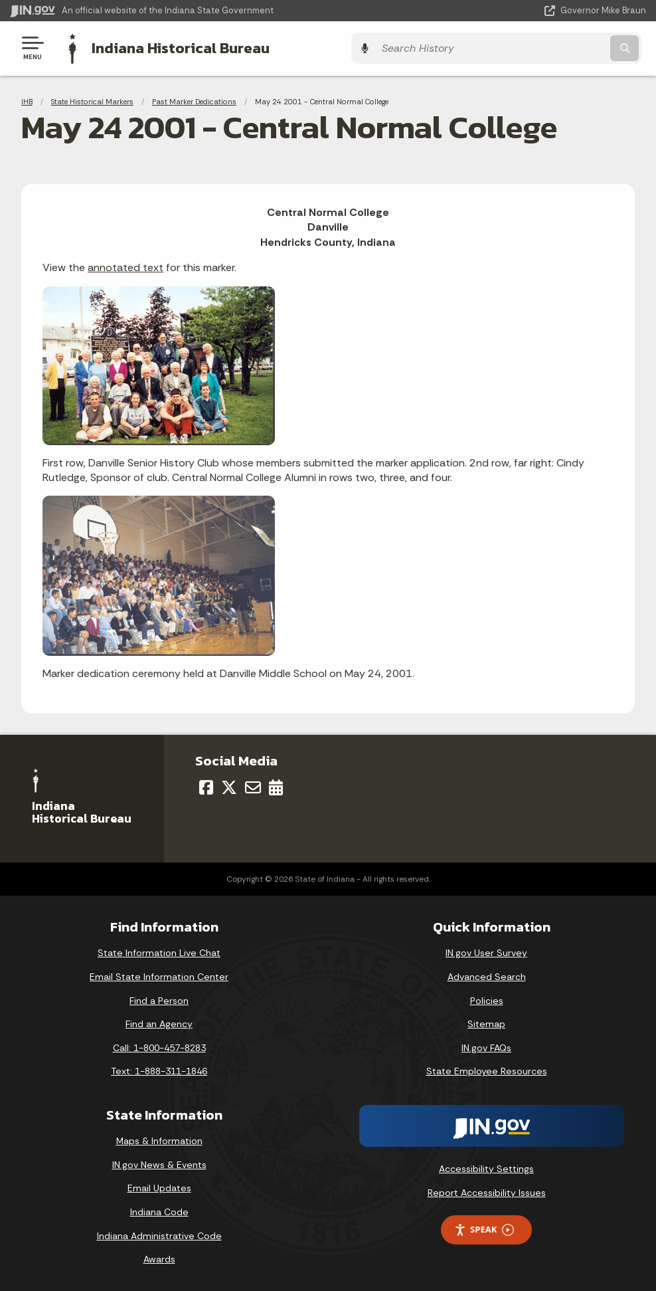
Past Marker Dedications (194, 99)
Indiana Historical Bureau (176, 47)
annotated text (125, 266)
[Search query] (551, 47)
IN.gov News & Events (159, 1163)
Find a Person (159, 999)
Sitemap (486, 1023)
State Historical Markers (92, 99)
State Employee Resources (486, 1070)
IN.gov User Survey (486, 951)
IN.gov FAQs (486, 1046)
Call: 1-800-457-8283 (159, 1046)
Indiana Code (159, 1210)
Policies (486, 999)
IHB (27, 99)
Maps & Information (159, 1139)
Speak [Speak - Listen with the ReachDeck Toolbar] (484, 1228)
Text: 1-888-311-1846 (159, 1070)
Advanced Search (487, 975)
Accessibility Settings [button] (486, 1167)
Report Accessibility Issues (487, 1191)
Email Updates (159, 1187)
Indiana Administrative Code (159, 1234)
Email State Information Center (159, 975)
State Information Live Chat (159, 951)
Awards (159, 1258)
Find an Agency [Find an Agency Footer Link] (159, 1023)
